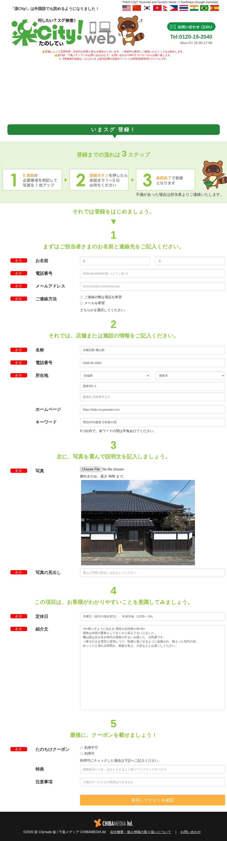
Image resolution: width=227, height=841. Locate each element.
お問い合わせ (190, 832)
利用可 (87, 753)
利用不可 (89, 747)
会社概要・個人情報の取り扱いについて (140, 832)
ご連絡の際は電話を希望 (101, 297)
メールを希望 (92, 303)
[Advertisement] (113, 92)
